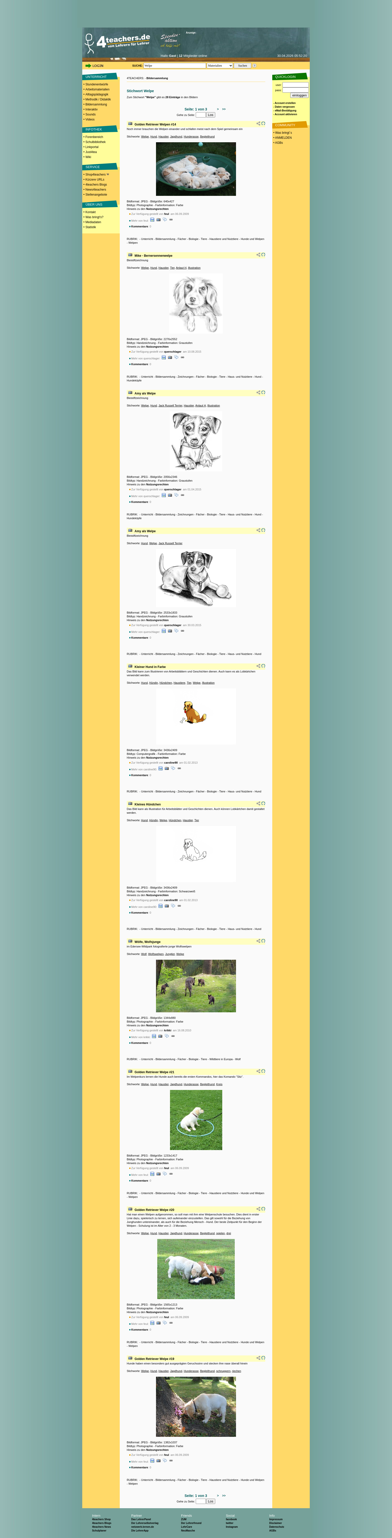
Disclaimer (275, 1523)
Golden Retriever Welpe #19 (154, 1359)
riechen (236, 1370)
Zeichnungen (186, 376)
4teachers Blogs (96, 184)
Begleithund (207, 136)
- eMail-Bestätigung (284, 110)
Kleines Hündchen (147, 804)
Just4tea (91, 152)
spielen (220, 1233)
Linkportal (92, 147)
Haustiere (179, 682)
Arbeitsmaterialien (98, 89)
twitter (229, 1523)
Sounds (91, 114)
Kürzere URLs (95, 179)
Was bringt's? (95, 217)
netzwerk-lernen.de (142, 1526)
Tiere (204, 238)
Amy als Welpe (145, 393)
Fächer (182, 238)
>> (223, 109)
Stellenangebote (96, 194)
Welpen (133, 242)
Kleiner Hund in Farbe (150, 667)
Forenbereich (94, 137)
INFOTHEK (94, 129)
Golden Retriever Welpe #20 (154, 1210)
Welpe (145, 136)
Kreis (219, 1084)
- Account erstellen (284, 103)
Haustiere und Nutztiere (224, 238)
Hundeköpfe (134, 380)
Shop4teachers (97, 174)
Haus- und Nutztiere (240, 376)
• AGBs (277, 143)
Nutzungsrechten (157, 208)
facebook (231, 1519)
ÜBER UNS (94, 204)
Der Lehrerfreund (191, 1523)
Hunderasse (191, 136)
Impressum (275, 1519)
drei (228, 1233)
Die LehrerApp (139, 1530)
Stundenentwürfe (97, 84)
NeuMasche (188, 1530)
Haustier (163, 136)
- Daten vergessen (284, 106)
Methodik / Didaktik (98, 99)
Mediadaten (93, 222)
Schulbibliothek (96, 142)
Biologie (193, 238)
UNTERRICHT (96, 77)
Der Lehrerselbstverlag (144, 1523)
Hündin (153, 682)
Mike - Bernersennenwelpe (153, 255)
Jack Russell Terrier (170, 405)
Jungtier (170, 953)
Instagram (232, 1526)
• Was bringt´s (282, 132)
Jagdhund (176, 136)
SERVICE (93, 167)
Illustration (194, 267)
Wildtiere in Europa (221, 1059)
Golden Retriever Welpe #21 (154, 1072)
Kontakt (91, 212)
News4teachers (96, 189)
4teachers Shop (101, 1519)
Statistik (91, 227)
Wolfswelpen (156, 953)
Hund (153, 136)
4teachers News (101, 1526)
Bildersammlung (96, 104)
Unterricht (147, 238)
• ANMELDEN (282, 137)
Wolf (143, 953)
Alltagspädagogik (97, 94)
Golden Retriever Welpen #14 (155, 124)
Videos (90, 119)
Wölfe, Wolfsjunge (147, 942)
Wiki (88, 157)
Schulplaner (99, 1530)
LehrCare (186, 1526)
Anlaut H (181, 267)
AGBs (272, 1530)
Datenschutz (276, 1526)
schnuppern (223, 1370)
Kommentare (139, 226)
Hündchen (166, 682)
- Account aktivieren (285, 114)
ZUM (183, 1519)
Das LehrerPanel (141, 1519)
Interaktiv (92, 109)
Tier (172, 267)
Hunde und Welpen (252, 238)
